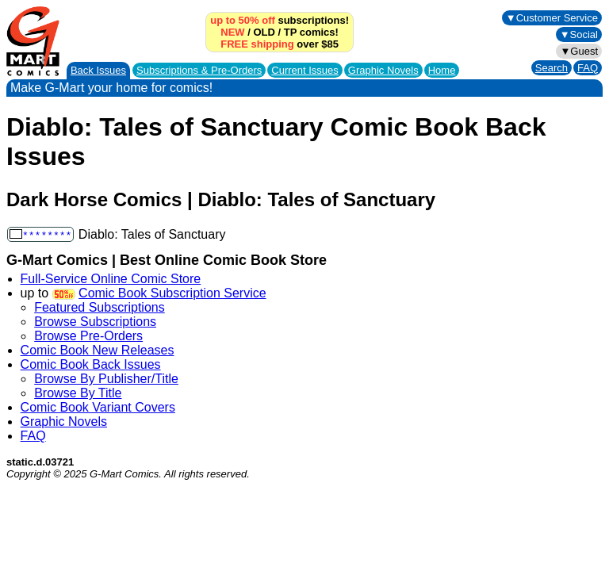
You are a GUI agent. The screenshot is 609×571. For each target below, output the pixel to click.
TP (290, 32)
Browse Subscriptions (95, 321)
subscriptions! (279, 20)
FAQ (587, 68)
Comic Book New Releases (97, 350)
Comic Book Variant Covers (98, 407)
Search (551, 68)
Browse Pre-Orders (88, 336)
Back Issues (98, 70)
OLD (263, 32)
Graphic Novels (383, 70)
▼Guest (579, 51)
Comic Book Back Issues (91, 364)
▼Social (579, 34)
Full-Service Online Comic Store (111, 279)
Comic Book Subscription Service (172, 293)
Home (442, 70)
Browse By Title (77, 393)
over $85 (279, 44)
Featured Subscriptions (99, 307)
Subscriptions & (199, 70)
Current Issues (305, 70)
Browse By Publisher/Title (106, 378)
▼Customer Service (552, 18)
